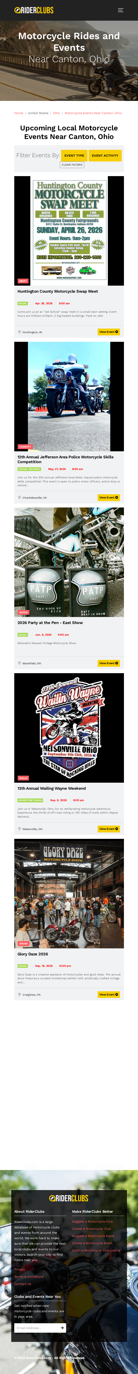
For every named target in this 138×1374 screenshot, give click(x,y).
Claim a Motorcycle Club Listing (96, 1250)
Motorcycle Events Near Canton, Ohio (93, 113)
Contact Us (22, 1284)
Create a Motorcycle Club (91, 1229)
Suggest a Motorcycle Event (93, 1236)
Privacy (19, 1269)
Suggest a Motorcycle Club (92, 1221)
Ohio (56, 113)
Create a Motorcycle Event (92, 1243)
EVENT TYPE (74, 155)
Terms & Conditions (29, 1277)
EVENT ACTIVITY (105, 155)
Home (18, 113)
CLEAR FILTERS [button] (72, 164)
